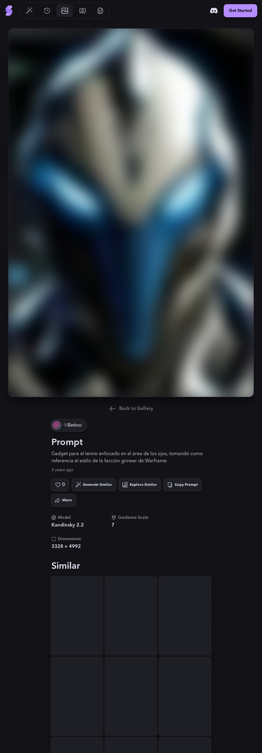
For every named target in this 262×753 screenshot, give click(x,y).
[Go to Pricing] (82, 10)
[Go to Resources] (100, 10)
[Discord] (214, 10)
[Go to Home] (9, 10)
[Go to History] (47, 10)
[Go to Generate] (29, 10)
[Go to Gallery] (65, 10)
